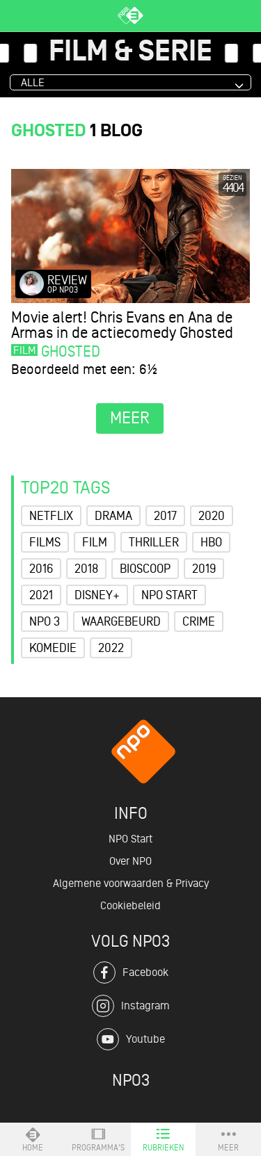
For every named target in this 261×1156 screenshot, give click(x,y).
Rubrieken (163, 1139)
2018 (86, 569)
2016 (41, 569)
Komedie (53, 648)
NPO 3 (44, 621)
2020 (211, 516)
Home (32, 1139)
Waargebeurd (121, 621)
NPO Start (169, 595)
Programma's (98, 1139)
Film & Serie (130, 52)
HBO (211, 542)
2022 (111, 648)
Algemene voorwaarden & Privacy (131, 883)
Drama (113, 516)
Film (94, 542)
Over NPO (130, 861)
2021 (41, 595)
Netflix (51, 516)
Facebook (130, 972)
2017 (165, 516)
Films (45, 542)
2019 (204, 569)
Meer (228, 1139)
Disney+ (97, 595)
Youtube (131, 1039)
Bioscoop (145, 569)
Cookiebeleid (130, 905)
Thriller (154, 542)
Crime (198, 621)
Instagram (131, 1006)
